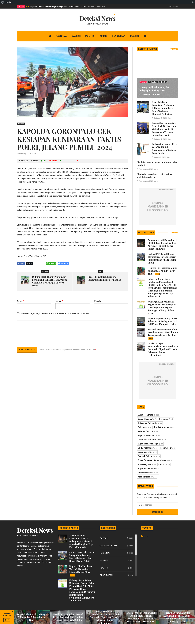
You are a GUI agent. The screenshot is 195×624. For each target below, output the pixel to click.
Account (174, 7)
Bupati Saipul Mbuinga (150, 444)
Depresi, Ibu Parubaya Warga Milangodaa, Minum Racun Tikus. (58, 6)
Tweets (144, 536)
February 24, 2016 (146, 169)
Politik (104, 568)
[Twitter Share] (29, 263)
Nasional (21, 124)
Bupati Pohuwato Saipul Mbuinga (155, 460)
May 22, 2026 (95, 7)
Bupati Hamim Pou (148, 468)
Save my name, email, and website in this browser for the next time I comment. (54, 313)
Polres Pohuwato (148, 473)
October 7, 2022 (160, 139)
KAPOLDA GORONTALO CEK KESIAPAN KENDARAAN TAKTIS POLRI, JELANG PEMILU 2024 (69, 139)
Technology (153, 82)
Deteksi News (97, 18)
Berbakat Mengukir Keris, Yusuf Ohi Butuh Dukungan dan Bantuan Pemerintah (165, 149)
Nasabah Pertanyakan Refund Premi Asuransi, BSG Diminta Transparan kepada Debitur (163, 334)
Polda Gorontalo (164, 427)
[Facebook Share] (21, 263)
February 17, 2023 (26, 153)
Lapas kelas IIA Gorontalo (152, 440)
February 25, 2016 (149, 94)
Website (97, 301)
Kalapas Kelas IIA (148, 431)
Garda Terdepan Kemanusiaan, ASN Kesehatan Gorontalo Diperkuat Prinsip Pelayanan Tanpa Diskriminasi (163, 349)
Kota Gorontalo (147, 477)
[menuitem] (2, 2)
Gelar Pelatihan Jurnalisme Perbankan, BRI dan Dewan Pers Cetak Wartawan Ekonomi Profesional (163, 108)
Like (43, 161)
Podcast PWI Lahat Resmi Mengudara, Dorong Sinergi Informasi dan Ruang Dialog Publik (162, 258)
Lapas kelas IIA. (147, 452)
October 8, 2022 (160, 118)
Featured (143, 82)
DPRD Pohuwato (147, 448)
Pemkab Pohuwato (149, 456)
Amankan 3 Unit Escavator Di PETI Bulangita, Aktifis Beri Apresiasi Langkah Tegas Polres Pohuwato (162, 244)
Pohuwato (145, 427)
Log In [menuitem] (8, 2)
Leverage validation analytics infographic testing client (154, 89)
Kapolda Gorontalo (149, 435)
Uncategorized (108, 545)
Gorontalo (166, 419)
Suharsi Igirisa (147, 464)
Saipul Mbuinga (147, 419)
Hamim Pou (167, 448)
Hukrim (104, 560)
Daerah (104, 538)
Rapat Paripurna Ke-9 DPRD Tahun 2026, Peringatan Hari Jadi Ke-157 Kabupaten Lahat (162, 321)
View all (174, 49)
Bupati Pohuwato (148, 415)
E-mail (59, 301)
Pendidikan (106, 575)
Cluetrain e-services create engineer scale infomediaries (155, 176)
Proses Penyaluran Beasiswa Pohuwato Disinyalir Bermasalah (104, 278)
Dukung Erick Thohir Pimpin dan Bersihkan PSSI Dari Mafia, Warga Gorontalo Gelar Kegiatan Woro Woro (49, 281)
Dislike (53, 161)
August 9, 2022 (160, 157)
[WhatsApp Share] (51, 263)
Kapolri (164, 464)
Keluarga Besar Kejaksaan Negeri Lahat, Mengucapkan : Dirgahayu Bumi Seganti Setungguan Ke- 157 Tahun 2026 (162, 307)
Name (20, 301)
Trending (21, 6)
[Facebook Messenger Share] (63, 263)
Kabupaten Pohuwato (150, 423)
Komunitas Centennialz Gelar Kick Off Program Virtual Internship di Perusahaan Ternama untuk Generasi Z (164, 129)
